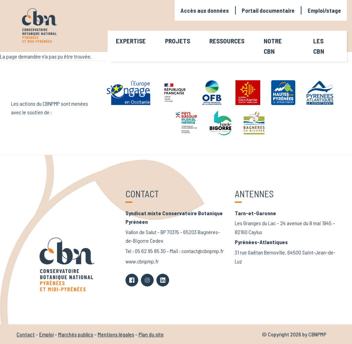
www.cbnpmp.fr (142, 261)
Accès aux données (204, 10)
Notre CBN (273, 46)
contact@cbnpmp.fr (203, 251)
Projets (177, 41)
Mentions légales (116, 334)
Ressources (226, 41)
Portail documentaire (268, 10)
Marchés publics (75, 334)
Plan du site (151, 334)
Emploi (46, 334)
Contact (25, 334)
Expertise (131, 41)
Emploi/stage (324, 10)
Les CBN (318, 46)
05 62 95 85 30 (150, 251)
